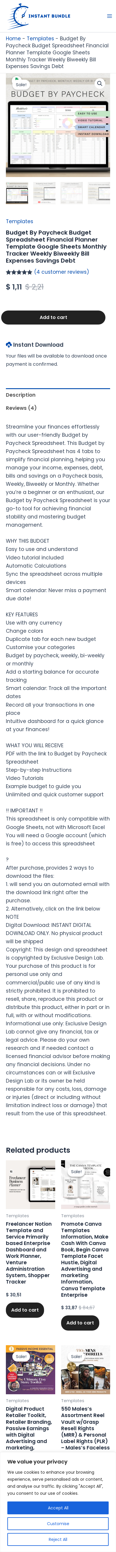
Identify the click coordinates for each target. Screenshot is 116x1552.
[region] (58, 1502)
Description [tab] (21, 394)
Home (13, 38)
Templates (40, 38)
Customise (58, 1524)
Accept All (58, 1508)
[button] (100, 83)
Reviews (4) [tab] (21, 408)
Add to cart (53, 317)
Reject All (58, 1539)
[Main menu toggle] (109, 16)
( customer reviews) (61, 271)
